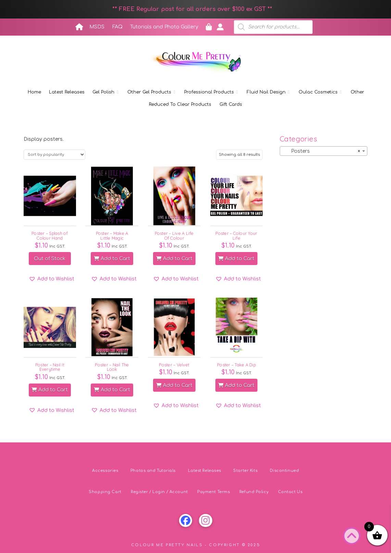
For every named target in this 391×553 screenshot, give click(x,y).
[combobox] (324, 151)
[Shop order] (54, 155)
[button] (51, 279)
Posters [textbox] (322, 151)
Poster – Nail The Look (112, 367)
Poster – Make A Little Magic (112, 235)
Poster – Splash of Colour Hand (49, 235)
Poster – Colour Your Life (236, 235)
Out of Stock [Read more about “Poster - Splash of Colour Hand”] (49, 258)
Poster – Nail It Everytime (49, 367)
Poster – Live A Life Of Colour (174, 235)
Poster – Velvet (174, 364)
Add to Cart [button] (112, 258)
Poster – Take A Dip (236, 364)
